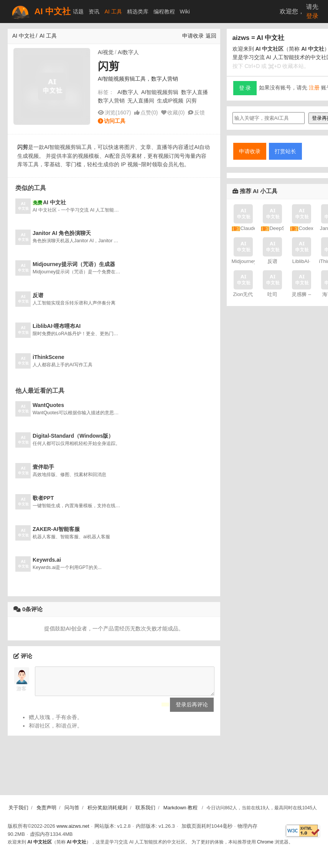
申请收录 (193, 36)
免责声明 (46, 807)
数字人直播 (194, 92)
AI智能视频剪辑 (159, 92)
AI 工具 (113, 11)
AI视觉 (106, 52)
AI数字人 (128, 52)
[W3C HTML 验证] (302, 830)
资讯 (94, 11)
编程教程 (164, 11)
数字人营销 (111, 101)
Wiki (185, 11)
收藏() (176, 112)
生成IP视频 (170, 101)
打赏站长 (285, 151)
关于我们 (18, 807)
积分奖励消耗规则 (107, 807)
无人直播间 (140, 101)
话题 (78, 11)
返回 (211, 36)
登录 (312, 16)
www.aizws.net (72, 826)
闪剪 (191, 101)
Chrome (265, 842)
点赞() (149, 112)
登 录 (245, 88)
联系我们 (145, 807)
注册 (314, 87)
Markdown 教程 (180, 807)
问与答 (71, 807)
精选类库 (137, 11)
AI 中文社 (40, 11)
